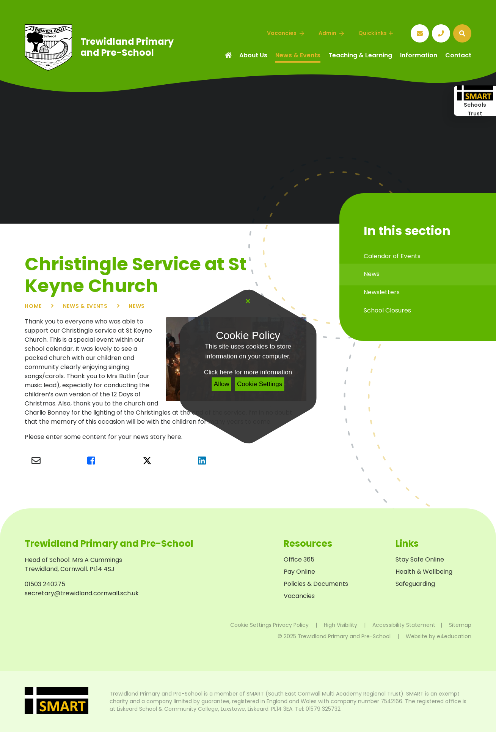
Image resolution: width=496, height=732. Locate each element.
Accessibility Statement (403, 625)
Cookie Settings (259, 384)
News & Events (85, 306)
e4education (454, 636)
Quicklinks (375, 33)
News (137, 306)
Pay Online (299, 571)
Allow (221, 384)
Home (33, 306)
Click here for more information (248, 372)
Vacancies (299, 596)
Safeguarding (415, 583)
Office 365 (299, 559)
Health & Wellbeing (424, 571)
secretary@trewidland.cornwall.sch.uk (82, 593)
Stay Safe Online (420, 559)
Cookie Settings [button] (251, 625)
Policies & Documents (316, 583)
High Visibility (340, 625)
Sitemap (460, 625)
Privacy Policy (291, 625)
